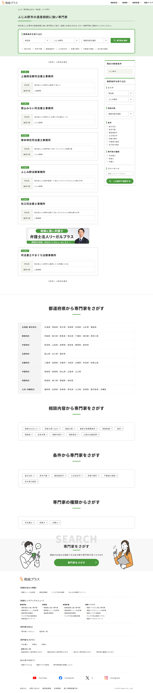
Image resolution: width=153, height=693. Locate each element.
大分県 (78, 389)
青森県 (55, 327)
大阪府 (70, 362)
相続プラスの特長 (42, 665)
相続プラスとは (26, 665)
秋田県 (78, 327)
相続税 (82, 2)
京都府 (63, 362)
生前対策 (42, 434)
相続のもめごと (32, 428)
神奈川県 (94, 336)
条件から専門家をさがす (81, 652)
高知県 (70, 380)
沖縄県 (103, 389)
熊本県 (70, 389)
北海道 (47, 327)
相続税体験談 (48, 613)
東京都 (86, 336)
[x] (89, 678)
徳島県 (47, 380)
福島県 (94, 327)
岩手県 (63, 327)
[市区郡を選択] (65, 40)
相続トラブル (107, 2)
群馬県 (63, 336)
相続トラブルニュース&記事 (95, 610)
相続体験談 (43, 592)
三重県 (47, 362)
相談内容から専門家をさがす (57, 652)
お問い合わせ (34, 688)
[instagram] (112, 678)
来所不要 (37, 49)
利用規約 (57, 688)
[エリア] (36, 40)
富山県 (47, 353)
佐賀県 (55, 389)
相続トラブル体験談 (93, 613)
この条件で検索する (120, 181)
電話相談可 (49, 49)
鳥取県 (47, 371)
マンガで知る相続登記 (28, 616)
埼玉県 (38, 9)
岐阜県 (70, 345)
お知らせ (23, 688)
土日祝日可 (61, 49)
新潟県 (47, 345)
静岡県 (78, 345)
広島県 (70, 371)
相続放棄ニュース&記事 (72, 610)
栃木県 (55, 336)
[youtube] (40, 678)
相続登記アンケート (27, 619)
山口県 (78, 371)
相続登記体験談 (26, 613)
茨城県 (47, 336)
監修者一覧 (43, 631)
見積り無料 (74, 49)
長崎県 (63, 389)
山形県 (86, 327)
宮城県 (70, 327)
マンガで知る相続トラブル (95, 616)
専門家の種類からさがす (104, 652)
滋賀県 (55, 362)
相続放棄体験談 (69, 613)
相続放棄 (93, 2)
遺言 (120, 428)
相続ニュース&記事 (27, 592)
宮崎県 (86, 389)
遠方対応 (26, 49)
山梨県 (55, 345)
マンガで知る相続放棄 (71, 616)
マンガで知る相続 (57, 592)
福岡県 (47, 389)
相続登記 (71, 2)
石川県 (55, 353)
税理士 (110, 158)
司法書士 (111, 155)
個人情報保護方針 (71, 688)
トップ (20, 9)
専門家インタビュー (27, 631)
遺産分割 (70, 428)
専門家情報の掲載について (62, 665)
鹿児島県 (94, 389)
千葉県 (78, 336)
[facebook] (66, 678)
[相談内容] (95, 40)
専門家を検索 (120, 40)
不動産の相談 (87, 49)
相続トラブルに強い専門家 (95, 608)
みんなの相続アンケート (76, 592)
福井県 (63, 353)
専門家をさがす (144, 2)
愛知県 (86, 345)
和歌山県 (94, 362)
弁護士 (110, 161)
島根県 (55, 371)
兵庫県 (78, 362)
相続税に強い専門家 (50, 608)
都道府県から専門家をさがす (31, 652)
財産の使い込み (52, 428)
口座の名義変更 (91, 434)
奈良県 (86, 362)
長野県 (63, 345)
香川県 (55, 380)
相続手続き (58, 434)
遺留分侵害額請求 (88, 428)
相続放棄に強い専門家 (72, 608)
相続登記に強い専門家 (29, 608)
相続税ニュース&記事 (50, 610)
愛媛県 (63, 380)
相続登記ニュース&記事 (29, 610)
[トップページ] (10, 3)
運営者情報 (46, 688)
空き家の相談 (101, 49)
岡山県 (63, 371)
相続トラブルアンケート (94, 619)
